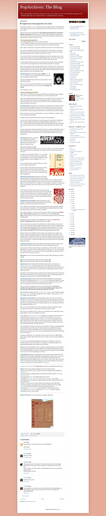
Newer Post (23, 499)
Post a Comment (25, 496)
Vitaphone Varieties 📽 (75, 142)
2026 (71, 191)
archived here (23, 372)
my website (34, 26)
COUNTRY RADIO (74, 63)
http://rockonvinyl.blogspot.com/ (55, 488)
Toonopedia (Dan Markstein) (76, 185)
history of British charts (32, 388)
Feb (72, 207)
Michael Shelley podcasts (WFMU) (77, 115)
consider (46, 318)
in (26, 293)
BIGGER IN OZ (73, 55)
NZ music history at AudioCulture (77, 159)
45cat (71, 148)
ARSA (53, 249)
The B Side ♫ (73, 140)
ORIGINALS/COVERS (75, 56)
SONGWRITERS (74, 46)
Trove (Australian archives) (76, 168)
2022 (71, 199)
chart (40, 154)
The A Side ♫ (73, 139)
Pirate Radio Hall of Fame (75, 117)
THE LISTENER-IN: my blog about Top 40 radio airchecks (77, 35)
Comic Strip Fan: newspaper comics (77, 177)
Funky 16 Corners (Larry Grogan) (77, 112)
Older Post (62, 499)
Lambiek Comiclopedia (75, 182)
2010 (71, 224)
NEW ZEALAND (74, 68)
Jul (72, 203)
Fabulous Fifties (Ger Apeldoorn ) (77, 178)
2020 (71, 213)
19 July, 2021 (26, 473)
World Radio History (74, 169)
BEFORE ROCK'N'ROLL (75, 62)
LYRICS (72, 60)
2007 (71, 230)
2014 (71, 218)
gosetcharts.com (40, 280)
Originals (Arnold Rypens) (75, 161)
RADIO (36, 435)
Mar (73, 205)
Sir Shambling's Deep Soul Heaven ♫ (78, 137)
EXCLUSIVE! (73, 82)
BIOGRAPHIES (73, 74)
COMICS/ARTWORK (75, 58)
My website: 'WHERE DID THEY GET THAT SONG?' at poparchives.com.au (77, 27)
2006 (71, 232)
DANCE (72, 77)
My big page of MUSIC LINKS (76, 32)
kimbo (25, 442)
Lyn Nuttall (26, 453)
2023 (71, 197)
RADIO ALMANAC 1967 (75, 79)
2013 (71, 220)
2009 (71, 226)
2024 (71, 195)
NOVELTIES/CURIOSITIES (76, 65)
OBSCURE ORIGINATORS (76, 70)
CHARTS (32, 435)
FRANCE (72, 86)
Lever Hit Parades (32, 389)
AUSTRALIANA (27, 435)
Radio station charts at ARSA (76, 163)
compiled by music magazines (45, 292)
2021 (71, 201)
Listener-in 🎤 (73, 130)
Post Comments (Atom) (31, 501)
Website (22, 386)
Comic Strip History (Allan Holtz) (77, 175)
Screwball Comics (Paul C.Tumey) (77, 184)
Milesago (72, 156)
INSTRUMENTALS (74, 67)
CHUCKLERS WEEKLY (75, 81)
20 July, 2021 (26, 493)
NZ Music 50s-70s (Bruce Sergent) (77, 158)
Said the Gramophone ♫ (75, 135)
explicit (37, 317)
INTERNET (72, 75)
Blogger (58, 509)
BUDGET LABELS (74, 89)
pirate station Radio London (34, 315)
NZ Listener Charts (46, 389)
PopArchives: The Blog (41, 7)
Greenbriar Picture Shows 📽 (76, 129)
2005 (71, 234)
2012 (71, 222)
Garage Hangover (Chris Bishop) (77, 113)
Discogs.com (73, 149)
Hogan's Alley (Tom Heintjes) (76, 180)
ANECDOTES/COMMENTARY (77, 50)
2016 (71, 215)
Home (42, 499)
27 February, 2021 (27, 449)
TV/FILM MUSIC (74, 72)
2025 (71, 193)
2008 (71, 228)
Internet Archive (73, 154)
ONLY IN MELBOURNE (75, 84)
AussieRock (26, 462)
